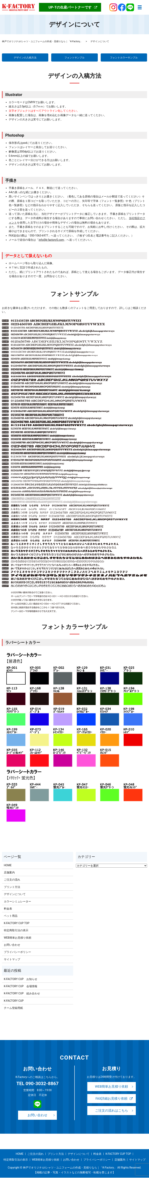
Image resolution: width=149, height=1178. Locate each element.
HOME (8, 865)
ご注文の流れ (12, 880)
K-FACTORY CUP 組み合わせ (22, 993)
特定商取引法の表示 (16, 930)
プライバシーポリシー (17, 952)
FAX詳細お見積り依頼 (111, 1099)
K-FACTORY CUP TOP (16, 923)
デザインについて (15, 894)
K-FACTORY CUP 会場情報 (20, 986)
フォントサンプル (74, 57)
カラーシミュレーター (17, 901)
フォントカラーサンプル (124, 57)
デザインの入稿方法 (25, 57)
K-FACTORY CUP (14, 1001)
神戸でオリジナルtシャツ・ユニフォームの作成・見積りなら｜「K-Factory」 (42, 41)
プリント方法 (12, 887)
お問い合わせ (12, 945)
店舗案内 (9, 872)
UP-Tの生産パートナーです (70, 7)
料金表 (8, 909)
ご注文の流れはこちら (111, 1112)
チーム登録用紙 (13, 1008)
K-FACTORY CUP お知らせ (20, 979)
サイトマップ (12, 959)
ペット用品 (10, 916)
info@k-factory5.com (51, 240)
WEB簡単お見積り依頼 (17, 938)
